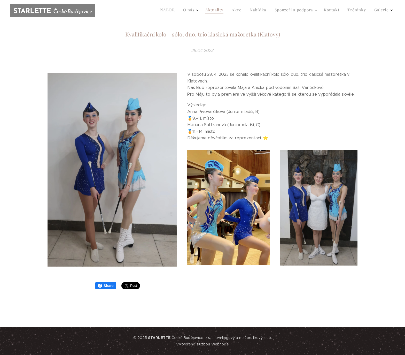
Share (106, 286)
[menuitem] (319, 10)
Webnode (220, 344)
